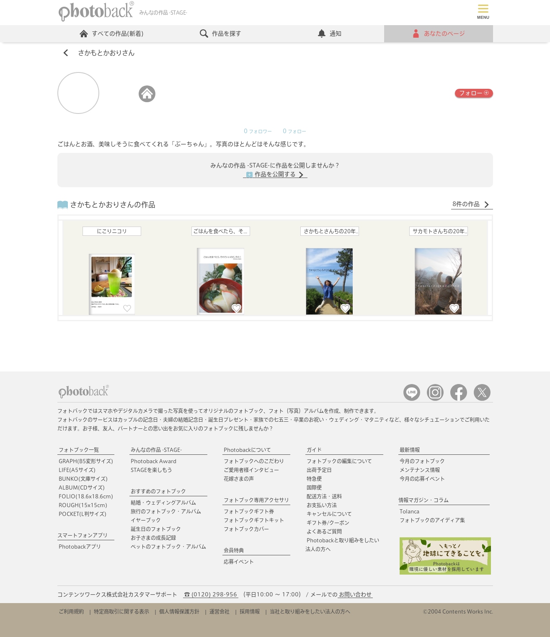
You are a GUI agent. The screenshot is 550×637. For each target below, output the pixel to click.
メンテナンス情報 (420, 469)
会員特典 (234, 550)
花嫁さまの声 (239, 478)
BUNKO (83, 478)
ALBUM (82, 487)
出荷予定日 (319, 469)
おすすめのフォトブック (158, 491)
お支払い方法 (322, 505)
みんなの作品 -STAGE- (156, 449)
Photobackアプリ (80, 546)
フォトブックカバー (246, 528)
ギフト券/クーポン (328, 522)
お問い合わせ (355, 594)
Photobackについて (247, 449)
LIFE (77, 469)
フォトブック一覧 (79, 449)
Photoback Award (153, 461)
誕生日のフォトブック (156, 528)
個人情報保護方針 (179, 611)
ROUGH (83, 505)
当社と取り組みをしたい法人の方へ (310, 611)
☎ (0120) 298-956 (210, 594)
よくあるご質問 (324, 531)
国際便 (314, 487)
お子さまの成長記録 (153, 537)
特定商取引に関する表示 (121, 611)
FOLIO (86, 496)
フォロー (474, 92)
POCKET (82, 513)
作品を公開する (275, 174)
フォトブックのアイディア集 (432, 520)
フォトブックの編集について (339, 461)
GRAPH (86, 461)
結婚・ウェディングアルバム (163, 502)
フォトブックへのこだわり (254, 461)
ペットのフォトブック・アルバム (168, 546)
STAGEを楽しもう (151, 469)
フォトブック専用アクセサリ (256, 500)
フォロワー (258, 131)
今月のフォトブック (422, 461)
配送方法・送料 (324, 496)
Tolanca (409, 511)
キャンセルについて (329, 513)
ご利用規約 (71, 611)
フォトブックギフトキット (254, 520)
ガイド (314, 449)
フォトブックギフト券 (249, 511)
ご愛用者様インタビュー (251, 469)
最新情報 (410, 449)
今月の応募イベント (422, 478)
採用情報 (250, 611)
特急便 (314, 478)
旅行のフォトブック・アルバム (166, 511)
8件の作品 (471, 204)
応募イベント (239, 561)
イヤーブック (146, 520)
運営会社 (219, 611)
